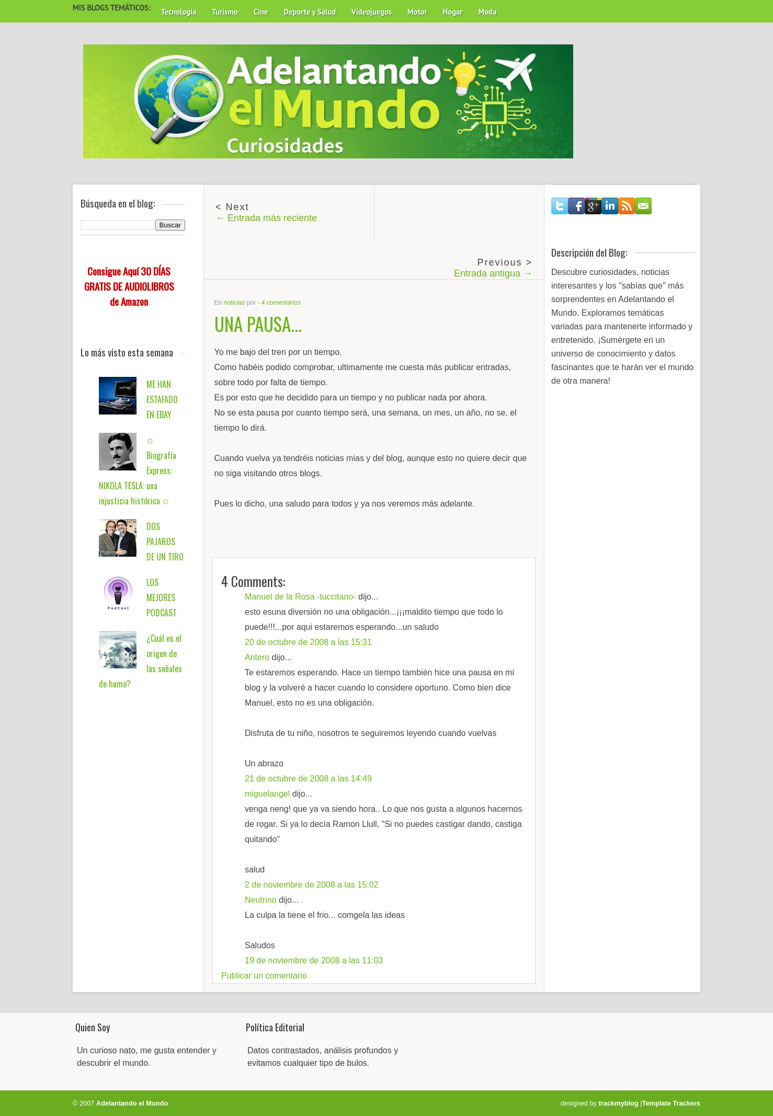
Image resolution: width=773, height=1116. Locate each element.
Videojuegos (371, 12)
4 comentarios (281, 302)
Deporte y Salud (310, 12)
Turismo (225, 12)
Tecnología (178, 12)
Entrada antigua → (493, 273)
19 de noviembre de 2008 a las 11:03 (314, 960)
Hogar (453, 12)
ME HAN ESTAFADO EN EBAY (162, 399)
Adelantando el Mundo (132, 1103)
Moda (487, 12)
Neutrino (260, 899)
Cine (261, 12)
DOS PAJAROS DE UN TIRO (165, 541)
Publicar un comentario (264, 975)
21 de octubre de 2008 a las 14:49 (308, 778)
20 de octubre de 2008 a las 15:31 (308, 642)
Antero (257, 657)
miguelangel (267, 793)
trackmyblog (619, 1103)
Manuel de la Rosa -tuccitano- (300, 596)
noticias (234, 302)
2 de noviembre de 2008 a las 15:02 (311, 884)
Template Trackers (671, 1103)
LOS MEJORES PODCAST (161, 597)
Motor (417, 12)
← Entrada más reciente (266, 218)
